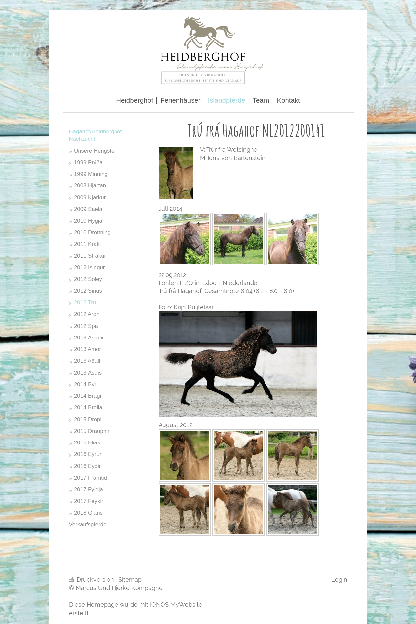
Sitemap (130, 579)
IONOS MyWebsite (176, 604)
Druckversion (92, 579)
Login (339, 579)
